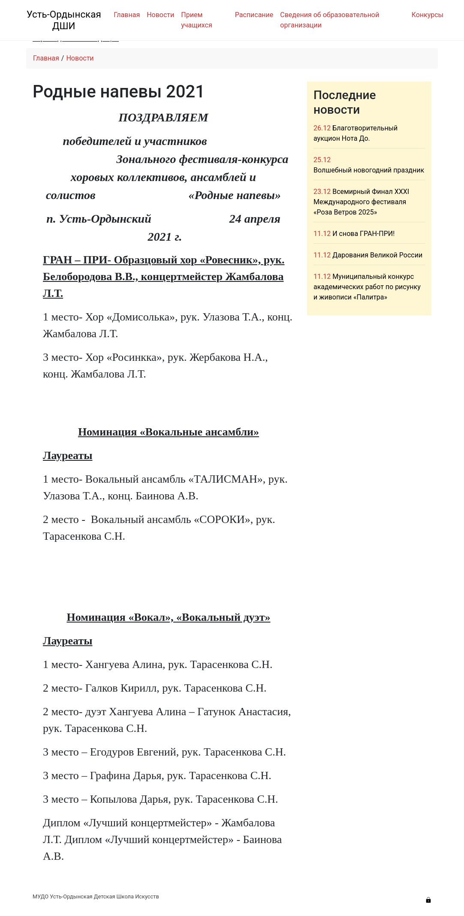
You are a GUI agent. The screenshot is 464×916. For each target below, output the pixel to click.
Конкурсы (427, 15)
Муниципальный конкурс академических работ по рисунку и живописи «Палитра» (367, 286)
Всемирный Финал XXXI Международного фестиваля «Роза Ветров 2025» (361, 201)
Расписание (254, 15)
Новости (160, 15)
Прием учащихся (196, 20)
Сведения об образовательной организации (329, 20)
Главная (127, 15)
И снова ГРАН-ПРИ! (363, 234)
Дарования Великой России (377, 255)
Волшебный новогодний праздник (368, 170)
